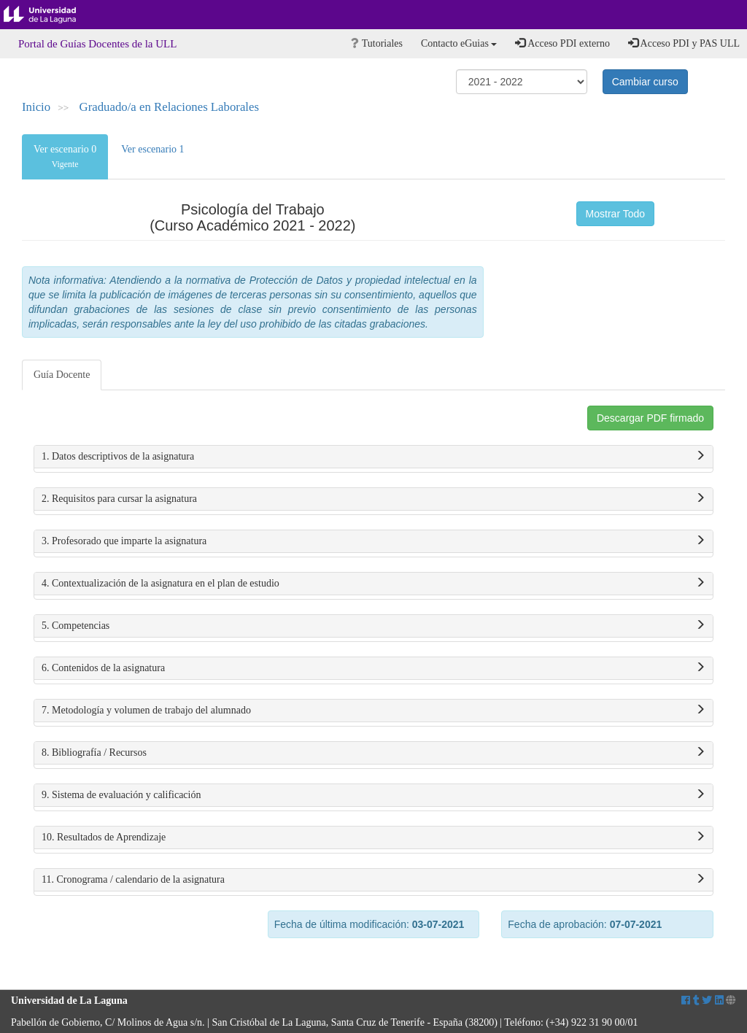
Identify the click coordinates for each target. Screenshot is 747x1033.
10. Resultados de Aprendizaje (373, 837)
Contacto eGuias (459, 43)
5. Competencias (373, 626)
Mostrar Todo (615, 214)
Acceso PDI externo (562, 43)
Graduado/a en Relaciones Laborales (169, 107)
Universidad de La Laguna (51, 14)
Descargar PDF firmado (650, 418)
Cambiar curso (645, 82)
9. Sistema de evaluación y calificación (373, 795)
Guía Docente (62, 374)
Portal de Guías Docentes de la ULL (97, 44)
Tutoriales (377, 43)
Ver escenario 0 (65, 156)
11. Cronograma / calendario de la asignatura (373, 880)
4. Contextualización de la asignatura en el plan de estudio (373, 583)
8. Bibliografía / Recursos (373, 753)
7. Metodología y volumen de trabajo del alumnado (373, 710)
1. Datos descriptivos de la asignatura (373, 456)
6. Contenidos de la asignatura (373, 668)
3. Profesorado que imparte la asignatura (373, 541)
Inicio (36, 107)
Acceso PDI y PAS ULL (684, 43)
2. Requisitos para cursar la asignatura (373, 499)
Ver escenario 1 (152, 149)
